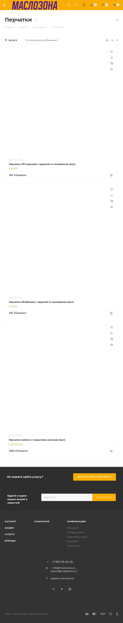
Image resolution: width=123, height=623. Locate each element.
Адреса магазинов (62, 577)
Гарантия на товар (77, 536)
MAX (69, 588)
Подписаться (104, 496)
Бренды (10, 539)
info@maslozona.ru (63, 566)
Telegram (61, 588)
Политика (72, 540)
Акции (9, 527)
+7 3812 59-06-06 (62, 561)
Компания (41, 520)
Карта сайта (73, 545)
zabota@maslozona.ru (63, 570)
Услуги (10, 533)
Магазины (72, 527)
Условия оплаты (76, 531)
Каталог (10, 520)
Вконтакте (53, 588)
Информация (76, 520)
